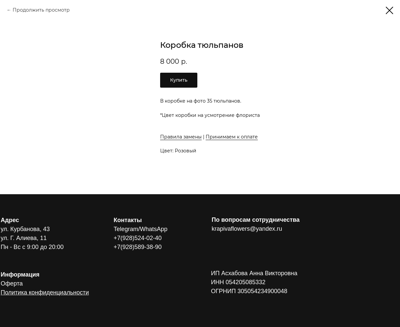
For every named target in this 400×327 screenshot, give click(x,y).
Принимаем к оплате (232, 137)
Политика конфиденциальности (45, 292)
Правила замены (181, 137)
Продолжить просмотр (41, 10)
